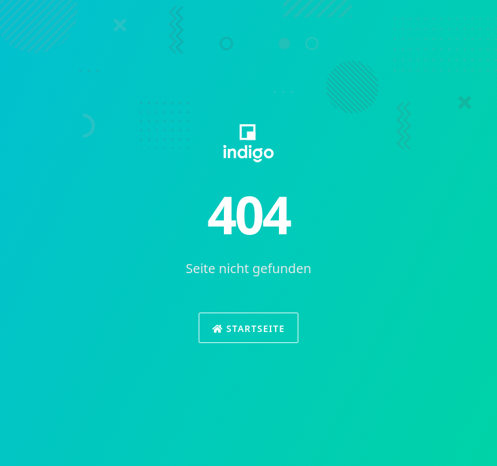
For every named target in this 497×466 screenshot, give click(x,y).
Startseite (248, 328)
